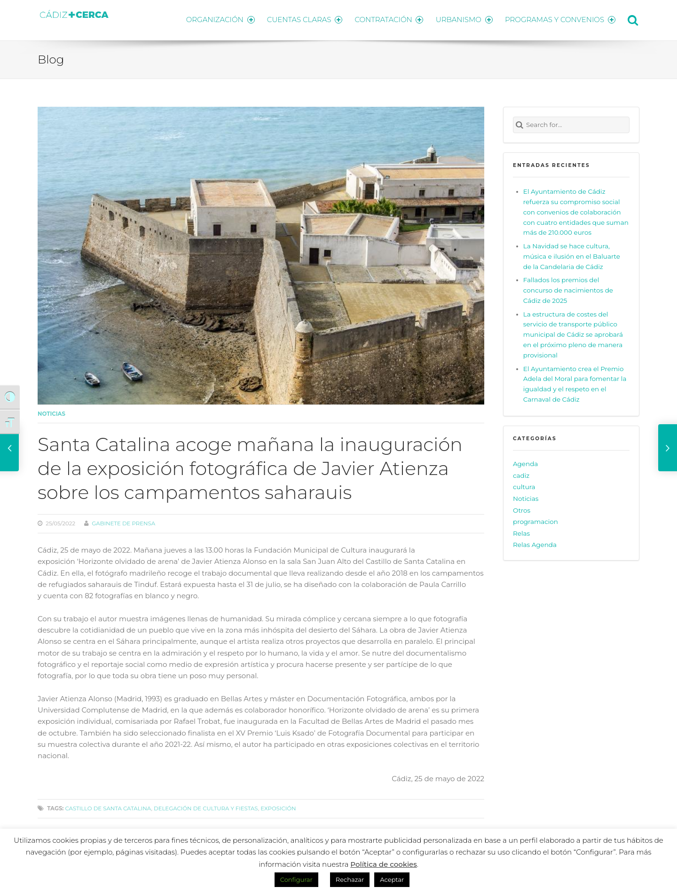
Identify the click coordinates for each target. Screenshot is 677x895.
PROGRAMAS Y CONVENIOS (560, 19)
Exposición (278, 807)
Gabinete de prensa (123, 522)
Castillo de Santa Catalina (108, 807)
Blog (51, 58)
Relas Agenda (535, 543)
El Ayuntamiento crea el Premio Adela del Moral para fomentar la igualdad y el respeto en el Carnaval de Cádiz (575, 382)
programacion (535, 520)
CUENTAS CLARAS (301, 19)
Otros (521, 508)
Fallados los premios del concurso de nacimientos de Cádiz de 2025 (568, 289)
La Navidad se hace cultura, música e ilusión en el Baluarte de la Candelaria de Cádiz (571, 254)
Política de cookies (383, 864)
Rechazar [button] (350, 879)
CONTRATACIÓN (387, 19)
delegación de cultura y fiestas (206, 807)
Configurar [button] (296, 879)
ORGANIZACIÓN (215, 19)
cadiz (521, 473)
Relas (521, 531)
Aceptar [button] (392, 879)
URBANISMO (463, 19)
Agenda (525, 462)
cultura (524, 485)
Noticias (51, 412)
